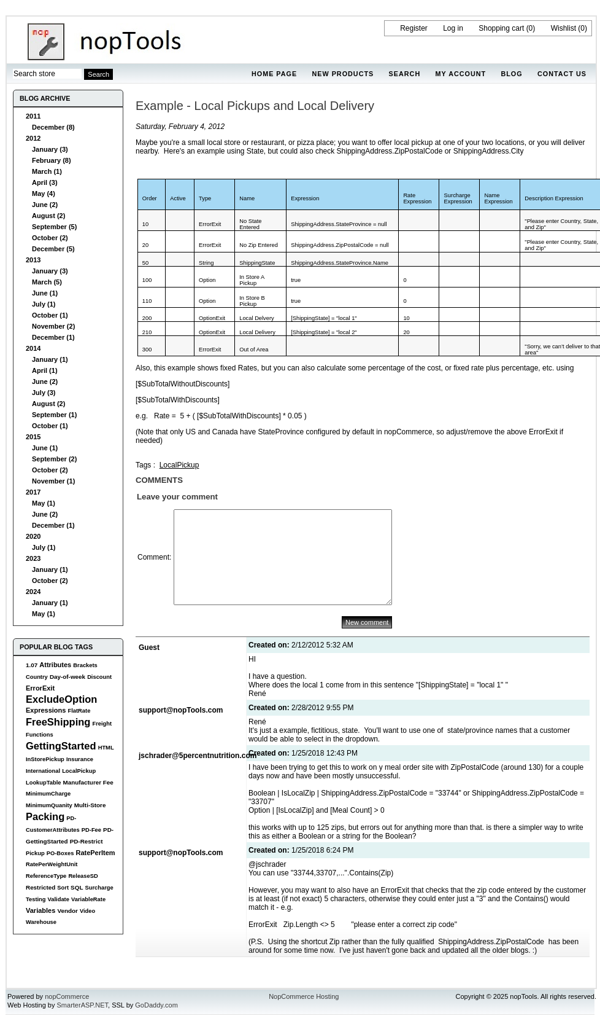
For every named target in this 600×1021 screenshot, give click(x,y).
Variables (40, 910)
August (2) (48, 215)
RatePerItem (95, 852)
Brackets (85, 665)
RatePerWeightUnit (51, 864)
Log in (453, 28)
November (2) (53, 326)
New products (343, 73)
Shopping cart (501, 28)
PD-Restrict (86, 841)
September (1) (54, 414)
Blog (511, 73)
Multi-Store (90, 805)
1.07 (31, 665)
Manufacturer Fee (88, 782)
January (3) (50, 149)
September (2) (54, 459)
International (43, 771)
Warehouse (41, 922)
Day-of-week (67, 676)
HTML (106, 748)
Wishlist (563, 28)
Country (37, 677)
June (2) (45, 204)
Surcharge (99, 888)
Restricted (40, 887)
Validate (58, 899)
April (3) (45, 182)
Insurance (79, 759)
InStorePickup (45, 759)
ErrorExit (40, 688)
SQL (77, 887)
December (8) (53, 127)
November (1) (53, 481)
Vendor (67, 910)
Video (87, 911)
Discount (99, 677)
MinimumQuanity (49, 805)
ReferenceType (46, 876)
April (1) (45, 370)
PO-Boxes (60, 853)
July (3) (44, 392)
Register (414, 28)
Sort (63, 888)
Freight (102, 724)
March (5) (47, 282)
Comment (153, 557)
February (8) (51, 160)
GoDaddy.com (156, 1005)
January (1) (50, 359)
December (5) (53, 248)
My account (461, 73)
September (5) (54, 226)
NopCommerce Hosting (304, 996)
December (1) (53, 337)
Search (405, 73)
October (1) (50, 315)
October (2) (50, 237)
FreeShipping (58, 721)
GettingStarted (61, 745)
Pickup (35, 853)
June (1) (45, 293)
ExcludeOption (61, 699)
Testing (36, 899)
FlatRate (78, 711)
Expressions (46, 710)
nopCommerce (67, 996)
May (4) (43, 193)
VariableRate (88, 899)
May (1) (43, 503)
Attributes (55, 664)
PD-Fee (91, 830)
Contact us (562, 73)
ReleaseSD (83, 876)
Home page (274, 73)
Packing (45, 816)
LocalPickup (79, 771)
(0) (531, 28)
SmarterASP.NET (83, 1005)
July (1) (44, 304)
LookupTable (43, 783)
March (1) (47, 171)
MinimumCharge (48, 794)
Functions (39, 735)
